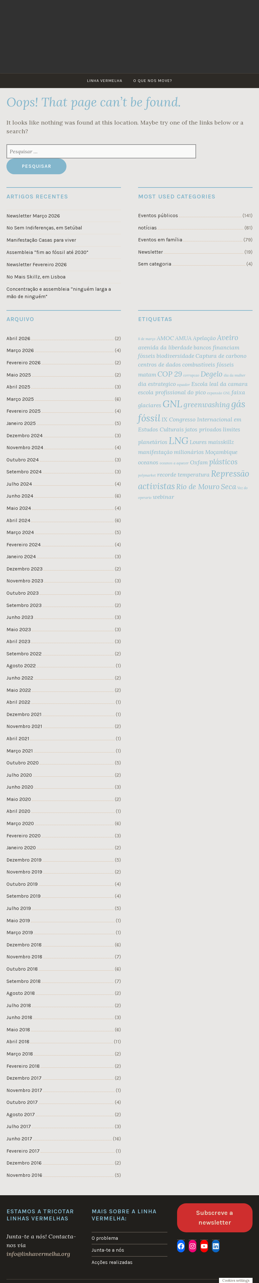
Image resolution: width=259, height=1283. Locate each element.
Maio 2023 (18, 629)
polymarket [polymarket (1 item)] (147, 475)
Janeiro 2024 (21, 557)
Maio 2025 (18, 375)
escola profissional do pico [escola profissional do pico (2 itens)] (172, 392)
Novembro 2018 (24, 957)
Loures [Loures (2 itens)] (198, 442)
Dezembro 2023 (24, 569)
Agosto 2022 (21, 666)
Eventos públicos (158, 215)
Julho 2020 (19, 775)
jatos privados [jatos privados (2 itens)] (203, 429)
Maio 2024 (18, 508)
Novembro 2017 (24, 1090)
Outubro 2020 (22, 763)
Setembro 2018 (23, 981)
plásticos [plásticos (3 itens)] (223, 461)
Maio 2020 (18, 799)
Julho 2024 (19, 484)
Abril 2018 (17, 1042)
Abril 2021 (17, 739)
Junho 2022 (19, 678)
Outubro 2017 (22, 1102)
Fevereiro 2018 (23, 1066)
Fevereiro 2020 (23, 836)
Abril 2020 (18, 811)
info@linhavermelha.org (38, 1254)
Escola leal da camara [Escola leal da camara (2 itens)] (219, 384)
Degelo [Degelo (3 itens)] (212, 374)
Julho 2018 (18, 1005)
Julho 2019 (18, 908)
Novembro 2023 (24, 581)
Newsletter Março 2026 (33, 216)
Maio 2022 (18, 690)
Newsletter (150, 252)
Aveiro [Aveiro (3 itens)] (227, 337)
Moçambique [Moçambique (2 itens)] (221, 452)
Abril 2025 (18, 387)
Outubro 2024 (22, 460)
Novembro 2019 (24, 872)
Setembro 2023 (24, 605)
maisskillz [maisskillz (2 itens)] (221, 442)
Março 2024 (20, 532)
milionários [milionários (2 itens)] (189, 452)
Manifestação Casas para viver (41, 240)
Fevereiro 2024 (23, 545)
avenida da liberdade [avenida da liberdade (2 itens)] (165, 347)
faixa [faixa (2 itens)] (238, 392)
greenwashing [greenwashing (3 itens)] (207, 404)
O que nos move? (152, 80)
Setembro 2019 (23, 896)
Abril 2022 (18, 702)
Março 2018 (19, 1054)
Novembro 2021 (24, 726)
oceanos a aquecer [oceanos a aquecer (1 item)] (174, 463)
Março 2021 (19, 751)
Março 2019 (19, 932)
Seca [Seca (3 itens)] (228, 486)
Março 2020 (20, 823)
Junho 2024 (19, 496)
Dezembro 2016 (24, 1163)
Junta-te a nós (108, 1250)
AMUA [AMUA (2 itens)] (183, 338)
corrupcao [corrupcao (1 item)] (191, 375)
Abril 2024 (18, 520)
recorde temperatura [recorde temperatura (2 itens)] (183, 474)
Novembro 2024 (24, 447)
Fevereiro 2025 (23, 411)
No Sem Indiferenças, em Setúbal (44, 228)
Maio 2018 (18, 1030)
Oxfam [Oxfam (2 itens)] (199, 462)
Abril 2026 (18, 338)
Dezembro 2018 (24, 945)
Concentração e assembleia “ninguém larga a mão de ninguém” (58, 292)
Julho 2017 (18, 1126)
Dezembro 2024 (24, 436)
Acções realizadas (112, 1262)
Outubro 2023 (22, 593)
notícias (147, 228)
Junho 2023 (19, 617)
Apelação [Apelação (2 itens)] (204, 338)
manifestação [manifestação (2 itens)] (155, 452)
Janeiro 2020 (21, 848)
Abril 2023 (18, 641)
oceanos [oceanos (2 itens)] (148, 462)
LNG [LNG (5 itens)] (178, 440)
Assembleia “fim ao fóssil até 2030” (47, 252)
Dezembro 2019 (24, 860)
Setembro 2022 (24, 654)
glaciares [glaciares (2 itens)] (149, 405)
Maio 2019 (18, 921)
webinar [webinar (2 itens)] (163, 496)
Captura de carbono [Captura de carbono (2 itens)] (220, 355)
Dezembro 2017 (24, 1078)
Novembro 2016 (24, 1175)
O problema (105, 1238)
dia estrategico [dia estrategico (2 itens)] (157, 384)
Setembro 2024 (24, 472)
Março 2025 (20, 399)
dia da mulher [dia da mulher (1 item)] (234, 375)
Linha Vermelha (104, 80)
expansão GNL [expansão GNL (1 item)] (218, 393)
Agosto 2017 (20, 1114)
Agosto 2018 (20, 993)
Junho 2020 (19, 787)
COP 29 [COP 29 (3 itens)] (169, 374)
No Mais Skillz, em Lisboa (35, 277)
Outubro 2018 (22, 969)
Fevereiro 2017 (23, 1151)
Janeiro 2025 (21, 423)
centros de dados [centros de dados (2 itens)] (159, 364)
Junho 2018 (19, 1017)
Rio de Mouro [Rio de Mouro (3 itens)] (198, 486)
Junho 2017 (19, 1139)
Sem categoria (154, 264)
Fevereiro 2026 (23, 363)
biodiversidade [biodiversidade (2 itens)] (175, 355)
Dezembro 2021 (24, 714)
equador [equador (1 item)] (183, 384)
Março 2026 (20, 350)
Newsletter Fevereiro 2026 (36, 265)
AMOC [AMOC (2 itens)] (165, 338)
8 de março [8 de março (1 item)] (146, 339)
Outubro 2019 (22, 884)
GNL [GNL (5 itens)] (172, 404)
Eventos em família (160, 240)
